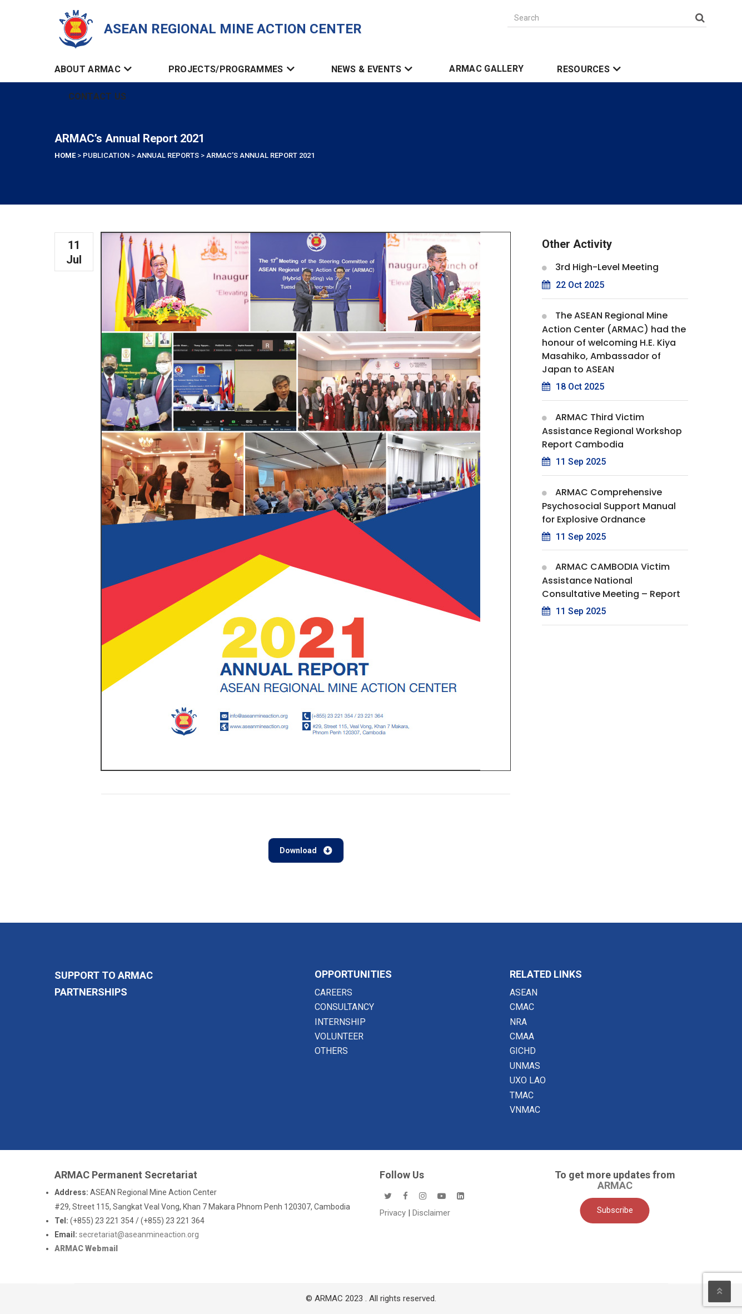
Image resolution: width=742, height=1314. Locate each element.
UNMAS (525, 1066)
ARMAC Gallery (486, 69)
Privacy (394, 1213)
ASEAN (523, 992)
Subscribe (615, 1210)
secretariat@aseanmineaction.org (139, 1234)
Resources (590, 69)
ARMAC (615, 1185)
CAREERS (333, 992)
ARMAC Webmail (86, 1248)
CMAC (522, 1007)
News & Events (373, 69)
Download (306, 850)
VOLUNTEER (339, 1036)
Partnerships (90, 992)
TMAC (522, 1095)
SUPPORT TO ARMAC (103, 975)
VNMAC (525, 1109)
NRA (518, 1022)
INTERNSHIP (340, 1022)
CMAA (522, 1036)
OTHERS (331, 1051)
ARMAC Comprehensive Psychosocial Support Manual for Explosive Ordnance (609, 506)
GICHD (523, 1051)
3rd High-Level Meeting (607, 267)
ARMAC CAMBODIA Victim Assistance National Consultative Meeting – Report (611, 580)
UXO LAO (528, 1080)
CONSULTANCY (344, 1007)
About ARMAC (94, 69)
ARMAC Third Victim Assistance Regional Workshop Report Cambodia (612, 431)
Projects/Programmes (233, 69)
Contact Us (97, 97)
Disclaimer (431, 1213)
